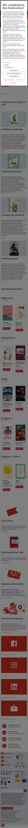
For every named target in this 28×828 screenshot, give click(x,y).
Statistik (6, 65)
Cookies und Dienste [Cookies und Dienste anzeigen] (9, 79)
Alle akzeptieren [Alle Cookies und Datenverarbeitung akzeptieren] (14, 70)
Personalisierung (8, 67)
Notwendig (7, 62)
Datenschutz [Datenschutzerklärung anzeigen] (20, 79)
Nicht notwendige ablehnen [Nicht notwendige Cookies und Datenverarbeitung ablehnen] (14, 73)
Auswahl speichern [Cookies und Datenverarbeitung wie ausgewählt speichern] (14, 76)
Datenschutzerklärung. (19, 58)
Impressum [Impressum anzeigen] (13, 82)
